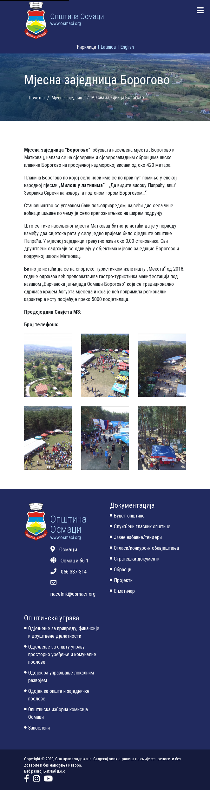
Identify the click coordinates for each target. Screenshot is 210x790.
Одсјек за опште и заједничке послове (56, 695)
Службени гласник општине (140, 527)
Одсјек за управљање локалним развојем (59, 677)
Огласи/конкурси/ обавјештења (144, 548)
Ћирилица (86, 47)
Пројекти (121, 580)
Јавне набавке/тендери (136, 537)
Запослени (37, 728)
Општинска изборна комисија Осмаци (56, 713)
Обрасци (120, 570)
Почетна (37, 97)
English (127, 47)
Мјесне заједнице (68, 97)
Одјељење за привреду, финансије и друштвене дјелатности (61, 632)
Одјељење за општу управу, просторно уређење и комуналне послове (60, 655)
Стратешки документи (135, 559)
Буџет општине (127, 516)
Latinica (108, 47)
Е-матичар (122, 591)
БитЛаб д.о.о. (54, 771)
